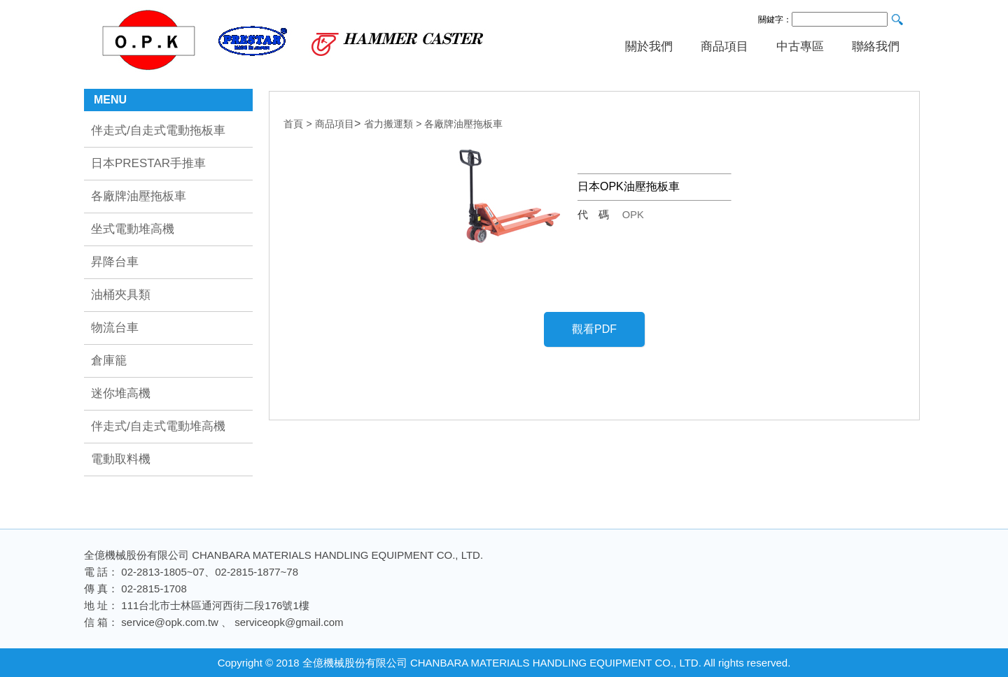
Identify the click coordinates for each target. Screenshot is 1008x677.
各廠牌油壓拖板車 (138, 196)
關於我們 (649, 46)
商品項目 (724, 46)
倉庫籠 (109, 360)
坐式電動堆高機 (132, 229)
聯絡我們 (875, 46)
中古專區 (800, 46)
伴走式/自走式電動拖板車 (158, 130)
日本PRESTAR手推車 (148, 163)
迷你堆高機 (120, 393)
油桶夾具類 (120, 294)
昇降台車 (115, 262)
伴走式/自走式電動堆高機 (158, 426)
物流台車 (115, 327)
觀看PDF (594, 329)
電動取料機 (120, 459)
